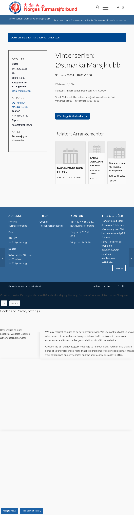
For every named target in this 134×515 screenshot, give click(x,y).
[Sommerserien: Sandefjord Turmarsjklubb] (2, 257)
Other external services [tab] (13, 337)
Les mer (14, 303)
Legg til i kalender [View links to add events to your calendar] (73, 116)
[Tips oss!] (119, 268)
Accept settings (9, 510)
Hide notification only (31, 510)
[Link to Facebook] (118, 7)
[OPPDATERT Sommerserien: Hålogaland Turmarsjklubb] (131, 257)
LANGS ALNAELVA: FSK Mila (96, 161)
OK (4, 303)
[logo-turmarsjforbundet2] (43, 7)
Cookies (44, 221)
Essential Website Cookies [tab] (15, 333)
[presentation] (70, 152)
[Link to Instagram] (123, 7)
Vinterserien (24, 91)
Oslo (14, 91)
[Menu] (103, 7)
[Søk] (96, 7)
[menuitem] (96, 7)
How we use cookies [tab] (11, 329)
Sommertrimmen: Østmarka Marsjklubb (119, 166)
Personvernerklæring (51, 225)
